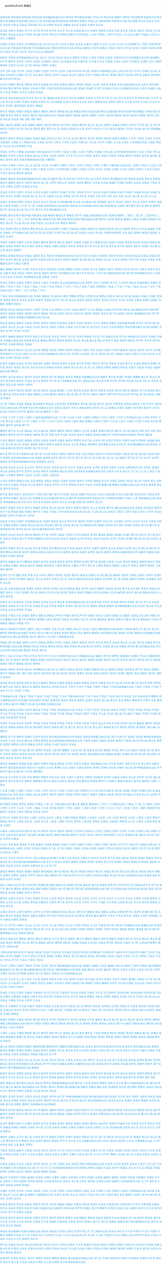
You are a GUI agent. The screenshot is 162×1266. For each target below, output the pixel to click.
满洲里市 (13, 629)
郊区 (141, 430)
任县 (76, 790)
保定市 (119, 48)
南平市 (3, 673)
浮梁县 (47, 246)
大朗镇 (20, 151)
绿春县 (91, 615)
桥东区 (111, 740)
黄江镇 (53, 377)
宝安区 (95, 48)
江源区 (130, 421)
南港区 (3, 663)
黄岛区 (20, 377)
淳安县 (130, 128)
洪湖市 (75, 353)
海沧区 (3, 313)
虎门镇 (143, 394)
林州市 (69, 561)
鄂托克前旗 (73, 219)
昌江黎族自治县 (51, 98)
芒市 (27, 623)
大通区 (104, 165)
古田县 (44, 309)
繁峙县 (72, 223)
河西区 (85, 350)
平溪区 (3, 723)
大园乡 (131, 169)
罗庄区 (85, 606)
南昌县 (83, 659)
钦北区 (99, 750)
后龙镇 (72, 363)
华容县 (130, 380)
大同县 (88, 165)
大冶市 (90, 169)
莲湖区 (128, 525)
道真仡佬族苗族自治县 (32, 159)
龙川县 (100, 575)
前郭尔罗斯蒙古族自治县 (96, 736)
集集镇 (28, 440)
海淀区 (28, 313)
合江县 (72, 336)
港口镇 (83, 259)
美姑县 (128, 629)
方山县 (17, 223)
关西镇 (89, 296)
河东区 (17, 330)
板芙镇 (62, 48)
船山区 (113, 128)
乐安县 (12, 521)
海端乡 (44, 313)
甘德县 (42, 259)
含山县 (20, 327)
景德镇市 (93, 444)
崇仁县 (56, 128)
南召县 (12, 682)
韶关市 (28, 831)
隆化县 (3, 579)
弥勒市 (75, 642)
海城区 (20, 313)
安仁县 (69, 30)
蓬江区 (15, 704)
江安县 (3, 417)
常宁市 (105, 98)
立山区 (118, 561)
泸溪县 (3, 615)
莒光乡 (105, 480)
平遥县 (44, 723)
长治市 (136, 101)
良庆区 (67, 525)
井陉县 (90, 454)
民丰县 (99, 642)
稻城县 (137, 155)
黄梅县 (77, 377)
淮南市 (67, 367)
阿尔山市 (98, 17)
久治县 (3, 480)
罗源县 (69, 606)
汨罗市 (91, 642)
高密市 (110, 269)
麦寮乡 (119, 619)
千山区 (12, 740)
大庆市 (20, 165)
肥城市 (9, 228)
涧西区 (53, 430)
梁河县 (39, 525)
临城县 (72, 538)
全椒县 (116, 777)
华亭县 (155, 380)
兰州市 (150, 511)
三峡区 (77, 808)
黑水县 (55, 336)
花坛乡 (146, 380)
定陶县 (9, 186)
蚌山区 (86, 71)
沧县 (119, 84)
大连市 (82, 151)
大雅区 (74, 169)
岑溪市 (50, 88)
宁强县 (46, 696)
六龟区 (58, 565)
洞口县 (34, 196)
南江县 (54, 669)
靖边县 (67, 444)
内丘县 (118, 682)
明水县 (140, 642)
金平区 (155, 457)
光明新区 (101, 286)
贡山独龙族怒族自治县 (72, 282)
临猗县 (20, 556)
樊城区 (127, 219)
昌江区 (38, 98)
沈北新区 (32, 834)
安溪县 (110, 30)
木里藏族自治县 (86, 656)
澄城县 (60, 115)
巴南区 (54, 48)
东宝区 (36, 192)
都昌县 (74, 205)
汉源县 (69, 327)
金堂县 (88, 467)
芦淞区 (20, 609)
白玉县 (104, 44)
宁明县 (30, 696)
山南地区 (114, 821)
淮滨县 (34, 367)
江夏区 (75, 421)
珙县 (96, 282)
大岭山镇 (108, 151)
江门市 (26, 421)
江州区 (138, 421)
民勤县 (43, 646)
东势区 (20, 201)
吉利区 (36, 440)
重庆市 (83, 138)
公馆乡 (54, 277)
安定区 (7, 24)
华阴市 (21, 384)
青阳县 (61, 763)
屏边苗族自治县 (66, 709)
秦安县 (90, 750)
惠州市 (62, 394)
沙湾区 (123, 831)
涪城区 (85, 242)
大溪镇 (26, 169)
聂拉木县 (27, 686)
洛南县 (12, 606)
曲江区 (20, 781)
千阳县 (87, 740)
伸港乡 (58, 834)
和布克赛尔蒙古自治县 (137, 327)
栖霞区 (36, 777)
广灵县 (83, 286)
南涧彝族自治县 (41, 669)
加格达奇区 (85, 407)
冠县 (96, 296)
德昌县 (28, 173)
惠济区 (94, 390)
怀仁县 (83, 367)
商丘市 (12, 821)
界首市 (140, 434)
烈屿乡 (7, 538)
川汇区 (105, 128)
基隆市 (82, 494)
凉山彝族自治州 (88, 525)
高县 (13, 273)
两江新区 (49, 525)
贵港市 (31, 300)
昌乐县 (73, 98)
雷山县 (63, 521)
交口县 (126, 430)
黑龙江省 (38, 336)
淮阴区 (107, 367)
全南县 (124, 777)
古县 (51, 309)
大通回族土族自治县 (120, 165)
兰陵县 (53, 511)
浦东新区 (38, 727)
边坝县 (121, 71)
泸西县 (12, 615)
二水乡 (26, 219)
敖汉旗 (36, 34)
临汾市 (97, 538)
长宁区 (97, 98)
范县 (2, 228)
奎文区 (63, 502)
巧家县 (127, 740)
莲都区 (15, 525)
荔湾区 (3, 575)
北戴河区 (83, 61)
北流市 (12, 65)
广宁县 (118, 286)
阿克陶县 (11, 21)
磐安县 (73, 700)
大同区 (96, 165)
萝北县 (61, 602)
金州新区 (54, 471)
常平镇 (138, 98)
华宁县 (53, 380)
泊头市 (3, 84)
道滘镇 (153, 155)
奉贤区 (117, 232)
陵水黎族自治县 (58, 548)
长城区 (151, 88)
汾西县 (12, 242)
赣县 (2, 269)
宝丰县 (127, 48)
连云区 (12, 534)
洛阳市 (61, 606)
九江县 (142, 471)
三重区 (142, 808)
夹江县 (104, 407)
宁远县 (111, 696)
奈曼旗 (151, 656)
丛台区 (75, 138)
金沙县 (51, 461)
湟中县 (36, 380)
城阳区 (39, 125)
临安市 (48, 538)
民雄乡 (73, 646)
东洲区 (15, 205)
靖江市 (36, 448)
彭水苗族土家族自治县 (48, 704)
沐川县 (17, 656)
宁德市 (96, 686)
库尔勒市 (46, 502)
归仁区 (64, 300)
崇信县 (64, 128)
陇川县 (108, 575)
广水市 (151, 286)
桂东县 (23, 300)
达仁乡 (28, 165)
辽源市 (69, 534)
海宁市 (155, 313)
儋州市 (129, 155)
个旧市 (99, 273)
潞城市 (80, 592)
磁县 (43, 138)
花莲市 (132, 367)
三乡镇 (85, 808)
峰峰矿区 (93, 228)
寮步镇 (28, 534)
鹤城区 (155, 327)
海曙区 (3, 317)
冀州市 (80, 480)
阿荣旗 (63, 34)
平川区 (87, 709)
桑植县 (84, 804)
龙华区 (12, 579)
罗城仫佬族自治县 (76, 602)
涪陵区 (55, 246)
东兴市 (111, 201)
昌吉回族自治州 (17, 98)
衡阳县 (131, 340)
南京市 (119, 696)
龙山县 (3, 588)
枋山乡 (26, 223)
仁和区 (28, 790)
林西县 (116, 552)
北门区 (28, 65)
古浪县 (130, 300)
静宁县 (38, 454)
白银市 (87, 44)
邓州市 (105, 178)
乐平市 (127, 521)
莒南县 (121, 480)
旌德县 (83, 444)
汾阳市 (20, 242)
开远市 (89, 484)
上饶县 (20, 821)
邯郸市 (104, 323)
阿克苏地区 (22, 21)
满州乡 (3, 629)
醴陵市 (39, 538)
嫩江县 (135, 682)
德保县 (20, 173)
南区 (18, 673)
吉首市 (110, 471)
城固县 (117, 115)
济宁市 (71, 457)
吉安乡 (12, 411)
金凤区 (34, 444)
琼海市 (104, 767)
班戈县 (70, 48)
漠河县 (131, 646)
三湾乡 (68, 808)
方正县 (48, 223)
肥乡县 (39, 228)
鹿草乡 (72, 592)
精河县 (12, 448)
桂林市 (39, 300)
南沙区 (37, 673)
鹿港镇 (146, 592)
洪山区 (151, 353)
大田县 (72, 165)
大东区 (65, 142)
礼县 (35, 575)
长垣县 (128, 101)
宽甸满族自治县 (12, 502)
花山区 (138, 380)
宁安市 (72, 686)
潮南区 (39, 105)
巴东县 (117, 34)
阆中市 (36, 511)
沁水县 (49, 767)
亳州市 (36, 84)
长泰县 (42, 101)
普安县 (157, 723)
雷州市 (90, 521)
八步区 (93, 34)
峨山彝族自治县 (47, 219)
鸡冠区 (20, 440)
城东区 (85, 115)
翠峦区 (91, 138)
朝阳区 (12, 111)
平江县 (3, 713)
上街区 (131, 817)
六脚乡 (99, 565)
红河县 (67, 353)
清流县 (83, 754)
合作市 (148, 350)
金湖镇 (46, 457)
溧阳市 (51, 575)
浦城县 (12, 727)
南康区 (87, 669)
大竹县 (148, 169)
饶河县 (129, 781)
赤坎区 (132, 125)
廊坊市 (158, 507)
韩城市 (88, 323)
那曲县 (69, 682)
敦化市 (148, 205)
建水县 (44, 430)
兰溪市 (127, 511)
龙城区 (92, 575)
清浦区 (126, 754)
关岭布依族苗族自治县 (20, 296)
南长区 (67, 659)
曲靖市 (28, 781)
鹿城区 (89, 592)
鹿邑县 (42, 615)
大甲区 (12, 151)
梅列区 (3, 632)
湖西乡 (136, 404)
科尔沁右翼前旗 (49, 498)
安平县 (44, 30)
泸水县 (12, 609)
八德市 (109, 34)
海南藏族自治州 (142, 313)
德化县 (46, 178)
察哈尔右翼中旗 (127, 111)
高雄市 (17, 494)
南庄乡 (36, 682)
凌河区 (3, 548)
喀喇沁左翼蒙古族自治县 (126, 484)
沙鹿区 (14, 817)
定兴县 (34, 186)
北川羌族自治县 (68, 61)
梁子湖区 (119, 525)
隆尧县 (109, 588)
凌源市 (104, 548)
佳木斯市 (138, 407)
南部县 (50, 659)
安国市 (50, 24)
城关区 (126, 115)
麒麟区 (66, 750)
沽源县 (75, 309)
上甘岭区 (92, 817)
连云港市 (144, 615)
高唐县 (7, 273)
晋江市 (79, 457)
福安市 (69, 242)
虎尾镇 (127, 404)
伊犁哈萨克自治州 (28, 407)
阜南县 (80, 246)
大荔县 (65, 151)
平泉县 (94, 713)
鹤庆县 (20, 344)
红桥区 (135, 353)
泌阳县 (80, 74)
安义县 (157, 30)
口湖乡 (128, 498)
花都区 (153, 363)
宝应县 (59, 57)
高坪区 (135, 269)
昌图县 (58, 101)
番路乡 (64, 223)
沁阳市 (72, 767)
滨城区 (145, 71)
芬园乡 (36, 242)
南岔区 (58, 659)
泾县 (83, 454)
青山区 (134, 754)
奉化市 (118, 228)
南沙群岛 (47, 673)
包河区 (136, 48)
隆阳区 (101, 588)
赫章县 (124, 350)
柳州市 (9, 569)
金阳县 (147, 467)
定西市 (17, 186)
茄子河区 (5, 750)
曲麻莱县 (38, 781)
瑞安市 (53, 794)
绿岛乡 (99, 615)
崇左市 (97, 128)
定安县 (96, 182)
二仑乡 (9, 219)
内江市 (110, 682)
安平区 (53, 30)
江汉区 (119, 417)
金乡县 (121, 467)
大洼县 (152, 165)
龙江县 (39, 579)
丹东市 (12, 155)
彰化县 (3, 98)
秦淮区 (22, 767)
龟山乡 (72, 300)
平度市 (146, 700)
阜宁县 (96, 246)
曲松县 (63, 781)
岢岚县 (151, 494)
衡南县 (68, 340)
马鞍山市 (155, 615)
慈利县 (20, 138)
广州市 (41, 290)
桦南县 (14, 371)
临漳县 (53, 561)
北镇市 (70, 71)
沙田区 (115, 831)
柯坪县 (7, 498)
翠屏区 (99, 138)
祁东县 (48, 744)
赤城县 (116, 125)
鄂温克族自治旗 (89, 219)
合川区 (9, 330)
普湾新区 (141, 727)
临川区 (80, 538)
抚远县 (136, 255)
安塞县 (77, 30)
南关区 (28, 663)
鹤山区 (3, 350)
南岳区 (7, 677)
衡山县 (85, 340)
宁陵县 (22, 696)
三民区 (156, 804)
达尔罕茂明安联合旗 (124, 151)
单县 (154, 821)
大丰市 (100, 142)
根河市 (130, 273)
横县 (116, 340)
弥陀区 (98, 646)
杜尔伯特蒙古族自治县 (91, 205)
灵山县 (28, 548)
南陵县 (112, 669)
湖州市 (158, 404)
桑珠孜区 (94, 804)
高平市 (126, 269)
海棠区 (12, 317)
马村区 (49, 619)
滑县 (8, 384)
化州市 (12, 390)
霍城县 (28, 404)
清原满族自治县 (99, 763)
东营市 (144, 201)
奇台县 (3, 777)
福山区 (9, 250)
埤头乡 (110, 723)
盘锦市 (89, 700)
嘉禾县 (96, 407)
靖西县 (71, 454)
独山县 (20, 209)
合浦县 (12, 344)
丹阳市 (112, 155)
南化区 (28, 669)
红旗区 (127, 353)
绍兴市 (53, 831)
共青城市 (54, 282)
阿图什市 (73, 34)
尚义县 (44, 821)
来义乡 (94, 507)
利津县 (31, 538)
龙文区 (63, 588)
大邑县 (99, 169)
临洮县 (75, 552)
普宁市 (115, 727)
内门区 (9, 659)
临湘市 (3, 556)
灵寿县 (44, 548)
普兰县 (88, 727)
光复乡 (58, 286)
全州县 (148, 777)
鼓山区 (12, 309)
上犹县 (53, 821)
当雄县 (53, 155)
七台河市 (13, 777)
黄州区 (44, 380)
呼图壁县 (118, 404)
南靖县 (71, 669)
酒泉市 (20, 475)
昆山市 (99, 502)
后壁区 (47, 363)
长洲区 (9, 105)
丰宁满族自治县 (20, 232)
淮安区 (17, 367)
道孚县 (145, 155)
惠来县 (102, 390)
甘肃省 (25, 263)
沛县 (153, 700)
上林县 (148, 817)
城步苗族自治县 (47, 115)
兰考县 (44, 511)
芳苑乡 (39, 223)
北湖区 (144, 61)
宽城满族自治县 (147, 498)
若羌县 (137, 794)
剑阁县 (95, 417)
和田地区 (38, 363)
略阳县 (121, 592)
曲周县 (94, 781)
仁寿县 (61, 790)
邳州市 (124, 723)
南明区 (120, 669)
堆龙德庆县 (110, 205)
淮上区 (91, 367)
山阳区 (7, 825)
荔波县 (85, 534)
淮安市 (9, 367)
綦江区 (31, 750)
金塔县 (55, 467)
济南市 (126, 440)
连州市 (20, 534)
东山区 (128, 196)
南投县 (97, 673)
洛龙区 (155, 602)
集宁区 (63, 457)
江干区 (103, 417)
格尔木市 (81, 273)
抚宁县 (88, 246)
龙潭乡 (38, 588)
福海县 (153, 242)
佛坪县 (53, 242)
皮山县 (102, 723)
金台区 (63, 467)
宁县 (88, 696)
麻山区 (77, 629)
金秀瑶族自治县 (134, 467)
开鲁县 (48, 484)
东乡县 (77, 201)
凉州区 (109, 525)
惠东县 (77, 390)
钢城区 (75, 259)
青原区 (120, 763)
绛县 (81, 421)
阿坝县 (69, 17)
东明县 (67, 196)
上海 (108, 817)
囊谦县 (20, 663)
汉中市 (77, 327)
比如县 (64, 74)
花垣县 (3, 390)
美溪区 (65, 632)
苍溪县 (112, 84)
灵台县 (71, 548)
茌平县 (140, 125)
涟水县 (59, 529)
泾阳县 (126, 454)
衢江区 (12, 781)
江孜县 (146, 421)
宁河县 (155, 686)
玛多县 (65, 619)
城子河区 (66, 125)
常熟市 (26, 101)
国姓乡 (17, 303)
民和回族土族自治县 (11, 646)
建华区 (9, 425)
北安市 (28, 61)
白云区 (112, 44)
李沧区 (94, 534)
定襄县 (26, 186)
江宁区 (42, 421)
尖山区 (20, 430)
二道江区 (138, 215)
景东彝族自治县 (107, 444)
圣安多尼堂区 (56, 808)
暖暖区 (155, 696)
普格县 (55, 727)
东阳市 (127, 201)
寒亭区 (44, 327)
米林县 (83, 642)
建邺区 (77, 430)
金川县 (9, 444)
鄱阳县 (140, 723)
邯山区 (12, 327)
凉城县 (23, 525)
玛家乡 (127, 619)
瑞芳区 (77, 794)
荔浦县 (102, 561)
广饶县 (135, 286)
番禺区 (127, 700)
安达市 (150, 21)
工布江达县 (6, 277)
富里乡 (39, 246)
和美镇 (152, 336)
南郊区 (63, 669)
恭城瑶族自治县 (32, 277)
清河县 (31, 754)
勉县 (18, 642)
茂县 (54, 629)
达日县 (36, 165)
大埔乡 (12, 165)
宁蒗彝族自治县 (8, 696)
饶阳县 (145, 781)
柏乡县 (79, 44)
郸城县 (3, 155)
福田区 (36, 255)
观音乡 (111, 296)
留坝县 (23, 565)
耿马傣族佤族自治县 (114, 273)
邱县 (29, 777)
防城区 (143, 219)
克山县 (23, 498)
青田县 (3, 763)
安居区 (83, 24)
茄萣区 (64, 744)
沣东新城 (74, 228)
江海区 (111, 417)
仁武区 (69, 790)
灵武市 (87, 548)
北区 (2, 71)
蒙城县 (95, 632)
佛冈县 (44, 242)
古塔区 (36, 309)
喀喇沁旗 (106, 484)
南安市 (17, 659)
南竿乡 (148, 659)
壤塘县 (121, 781)
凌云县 (112, 548)
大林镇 (98, 151)
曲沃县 (72, 781)
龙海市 (149, 575)
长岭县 (89, 98)
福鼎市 (112, 242)
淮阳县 (99, 367)
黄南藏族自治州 (90, 377)
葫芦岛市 (112, 394)
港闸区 (124, 259)
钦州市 (88, 767)
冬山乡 (152, 196)
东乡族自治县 (88, 201)
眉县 (80, 632)
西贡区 (31, 804)
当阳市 (61, 155)
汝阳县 (153, 794)
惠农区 (151, 390)
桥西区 (7, 744)
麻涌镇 (41, 619)
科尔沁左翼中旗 (124, 494)
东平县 (83, 196)
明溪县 (148, 642)
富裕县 (128, 255)
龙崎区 (141, 579)
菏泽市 (116, 350)
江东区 (78, 417)
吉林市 (53, 440)
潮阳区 (44, 111)
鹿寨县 (50, 615)
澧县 (24, 575)
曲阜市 (3, 781)
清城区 (134, 750)
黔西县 (44, 740)
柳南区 (116, 565)
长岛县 (7, 92)
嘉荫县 (89, 434)
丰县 (124, 232)
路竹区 (75, 615)
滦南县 (42, 592)
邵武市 (44, 831)
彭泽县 (20, 709)
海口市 (69, 313)
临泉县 (42, 552)
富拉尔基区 (28, 246)
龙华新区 (21, 579)
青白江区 (125, 750)
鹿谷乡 (154, 592)
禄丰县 (138, 592)
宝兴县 (51, 57)
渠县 (78, 781)
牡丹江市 (43, 656)
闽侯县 (27, 646)
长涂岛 (67, 101)
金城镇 (150, 440)
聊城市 (36, 534)
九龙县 (151, 471)
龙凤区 (125, 575)
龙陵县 (98, 579)
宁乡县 (95, 696)
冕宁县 (12, 642)
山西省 (148, 821)
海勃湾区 (154, 309)
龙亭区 (46, 588)
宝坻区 (111, 48)
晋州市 (28, 471)
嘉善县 (28, 434)
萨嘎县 (14, 804)
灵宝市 (113, 538)
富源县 (145, 255)
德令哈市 (72, 178)
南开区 (79, 669)
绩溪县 (20, 480)
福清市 (129, 246)
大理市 (57, 151)
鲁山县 (150, 606)
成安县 (26, 115)
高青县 (143, 269)
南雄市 (143, 673)
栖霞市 (44, 777)
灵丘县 (20, 548)
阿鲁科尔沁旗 (119, 21)
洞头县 (53, 201)
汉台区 (36, 327)
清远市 (128, 763)
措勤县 (124, 138)
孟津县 (130, 632)
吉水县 (118, 471)
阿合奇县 (109, 17)
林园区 (36, 561)
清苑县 (85, 763)
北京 (151, 61)
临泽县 (44, 561)
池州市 (3, 128)
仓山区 (96, 84)
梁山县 (75, 525)
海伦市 (104, 313)
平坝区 (53, 709)
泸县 (18, 615)
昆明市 (90, 502)
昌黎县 (81, 98)
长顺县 (34, 101)
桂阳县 (89, 300)
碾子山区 (8, 686)
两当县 (31, 525)
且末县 (72, 744)
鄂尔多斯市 (35, 700)
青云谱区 (146, 763)
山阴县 (12, 831)
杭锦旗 (131, 323)
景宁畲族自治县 (25, 454)
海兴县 (46, 317)
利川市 (143, 534)
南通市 (80, 673)
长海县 (39, 92)
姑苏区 (28, 309)
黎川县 (135, 534)
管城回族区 (143, 282)
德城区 (3, 178)
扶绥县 (28, 255)
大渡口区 (83, 142)
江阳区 (97, 421)
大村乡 (57, 142)
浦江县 (63, 727)
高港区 (85, 269)
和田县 (77, 350)
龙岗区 (141, 575)
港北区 (58, 259)
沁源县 (80, 767)
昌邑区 (112, 101)
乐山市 (136, 521)
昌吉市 (30, 98)
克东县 (74, 494)
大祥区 (34, 169)
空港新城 (110, 498)
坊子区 (56, 223)
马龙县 (155, 619)
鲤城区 (118, 534)
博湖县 (113, 74)
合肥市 (3, 336)
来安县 (20, 507)
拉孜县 (3, 521)
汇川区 (69, 390)
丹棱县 (88, 155)
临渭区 (91, 552)
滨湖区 (20, 74)
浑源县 (20, 404)
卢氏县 (3, 609)
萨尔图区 (5, 804)
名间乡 (116, 642)
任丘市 (53, 790)
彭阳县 (12, 709)
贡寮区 (28, 282)
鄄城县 (97, 480)
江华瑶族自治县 (132, 417)
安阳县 (148, 30)
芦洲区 (67, 615)
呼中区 (150, 404)
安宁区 (36, 30)
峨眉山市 (61, 215)
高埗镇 (61, 269)
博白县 (105, 74)
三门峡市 (147, 804)
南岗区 (157, 659)
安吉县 (75, 24)
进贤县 (112, 467)
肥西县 (26, 228)
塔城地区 (98, 777)
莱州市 (110, 507)
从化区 (58, 138)
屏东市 (114, 709)
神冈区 (49, 834)
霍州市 (100, 404)
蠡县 (18, 575)
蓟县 (27, 480)
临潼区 (83, 552)
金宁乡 (139, 457)
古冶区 (67, 309)
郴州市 (83, 125)
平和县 (147, 709)
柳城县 (39, 565)
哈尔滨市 (95, 327)
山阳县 (3, 831)
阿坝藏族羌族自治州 (54, 17)
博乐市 (121, 74)
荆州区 (7, 457)
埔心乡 (156, 727)
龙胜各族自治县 (17, 588)
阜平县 (112, 246)
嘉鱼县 (97, 434)
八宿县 (92, 57)
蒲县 (149, 727)
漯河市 (122, 602)
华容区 (122, 380)
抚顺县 (3, 255)
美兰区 (155, 629)
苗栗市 (50, 642)
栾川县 (34, 592)
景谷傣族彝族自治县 (138, 444)
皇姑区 (36, 377)
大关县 (117, 142)
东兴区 (119, 201)
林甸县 (89, 538)
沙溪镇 (140, 831)
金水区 (47, 467)
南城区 (99, 659)
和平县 (156, 340)
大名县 (140, 151)
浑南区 (12, 404)
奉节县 (135, 228)
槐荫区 (116, 367)
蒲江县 (72, 727)
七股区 (14, 750)
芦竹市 (83, 615)
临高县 (105, 538)
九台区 (36, 475)
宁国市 (138, 686)
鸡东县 (116, 434)
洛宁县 (20, 606)
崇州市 (89, 128)
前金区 (139, 736)
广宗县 (3, 296)
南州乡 (28, 682)
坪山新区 (128, 713)
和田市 (69, 350)
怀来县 (58, 367)
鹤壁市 (121, 327)
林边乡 (56, 538)
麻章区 (120, 629)
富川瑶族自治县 (99, 242)
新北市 (143, 682)
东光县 (145, 192)
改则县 (26, 259)
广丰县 (50, 286)
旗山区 (20, 771)
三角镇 (129, 804)
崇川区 (20, 128)
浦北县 (3, 727)
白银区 (95, 44)
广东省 (42, 286)
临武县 (99, 552)
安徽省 (67, 24)
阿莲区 (83, 21)
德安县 (12, 173)
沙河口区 (5, 817)
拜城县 (145, 34)
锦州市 (44, 471)
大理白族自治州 (44, 151)
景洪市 (20, 448)
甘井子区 (134, 259)
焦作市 (20, 434)
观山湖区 (63, 296)
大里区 (73, 151)
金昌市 (134, 440)
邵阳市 (61, 831)
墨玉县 (43, 650)
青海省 (23, 754)
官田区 (81, 296)
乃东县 (142, 656)
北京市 (89, 74)
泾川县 (75, 444)
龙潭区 (30, 588)
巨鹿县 (113, 480)
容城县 (126, 790)
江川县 (62, 417)
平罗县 (61, 713)
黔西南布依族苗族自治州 (68, 740)
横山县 (93, 340)
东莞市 (28, 182)
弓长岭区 (18, 277)
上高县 (101, 817)
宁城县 (88, 686)
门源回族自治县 (65, 636)
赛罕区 (22, 804)
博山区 (17, 78)
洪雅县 (12, 363)
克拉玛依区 (140, 494)
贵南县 (48, 300)
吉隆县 (61, 440)
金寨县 (12, 471)
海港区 (61, 313)
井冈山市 (121, 444)
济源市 (64, 480)
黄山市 (145, 377)
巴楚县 (101, 34)
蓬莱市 (23, 704)
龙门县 (117, 579)
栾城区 (26, 592)
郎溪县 (14, 511)
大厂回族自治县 (27, 142)
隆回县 (31, 579)
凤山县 (66, 232)
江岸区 (55, 411)
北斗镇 (92, 61)
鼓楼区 (146, 300)
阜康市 (17, 246)
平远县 (85, 723)
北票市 (44, 65)
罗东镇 (114, 602)
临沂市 (20, 561)
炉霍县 (3, 602)
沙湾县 (131, 831)
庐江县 (12, 602)
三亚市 (101, 808)
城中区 (48, 125)
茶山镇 (69, 111)
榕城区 (143, 790)
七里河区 (57, 750)
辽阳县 (61, 534)
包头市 (43, 57)
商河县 (123, 817)
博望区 (12, 84)
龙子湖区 (135, 588)
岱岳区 (3, 151)
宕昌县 (28, 155)
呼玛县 (135, 394)
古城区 (152, 296)
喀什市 (58, 494)
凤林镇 (151, 228)
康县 (10, 494)
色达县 (12, 811)
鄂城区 (3, 215)
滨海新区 (11, 74)
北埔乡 (53, 65)
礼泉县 (110, 561)
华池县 (121, 363)
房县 (32, 223)
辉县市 (23, 394)
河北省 (112, 327)
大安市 (132, 138)
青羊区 (69, 763)
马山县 (85, 629)
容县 (15, 794)
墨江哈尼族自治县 (145, 646)
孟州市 (33, 636)
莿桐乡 (28, 138)
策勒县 (26, 88)
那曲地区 (125, 656)
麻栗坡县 (145, 619)
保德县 (103, 48)
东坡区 (91, 196)
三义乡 (109, 808)
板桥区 (87, 48)
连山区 (27, 529)
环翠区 (3, 377)
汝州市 (19, 798)
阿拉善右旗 (49, 21)
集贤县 (39, 480)
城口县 (7, 119)
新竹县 (104, 363)
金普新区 (41, 461)
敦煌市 (156, 205)
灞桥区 (76, 57)
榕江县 (151, 790)
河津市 (80, 336)
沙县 (146, 831)
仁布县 (3, 790)
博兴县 (20, 84)
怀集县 (50, 367)
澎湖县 (7, 704)
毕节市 (137, 71)
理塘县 (7, 565)
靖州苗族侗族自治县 (22, 457)
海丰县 (53, 313)
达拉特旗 (30, 151)
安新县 (132, 30)
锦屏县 (3, 461)
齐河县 (22, 750)
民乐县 (35, 646)
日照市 (102, 790)
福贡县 (128, 242)
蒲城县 (20, 727)
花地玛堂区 (144, 696)
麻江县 (136, 619)
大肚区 (73, 142)
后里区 (63, 363)
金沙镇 (3, 467)
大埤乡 (3, 165)
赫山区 (12, 350)
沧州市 (145, 84)
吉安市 (156, 407)
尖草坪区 (21, 411)
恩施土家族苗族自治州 (95, 215)
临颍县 (12, 561)
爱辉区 (118, 17)
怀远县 (124, 367)
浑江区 (3, 404)
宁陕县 (54, 696)
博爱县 (97, 74)
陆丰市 (130, 592)
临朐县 (34, 552)
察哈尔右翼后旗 (90, 111)
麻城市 (32, 619)
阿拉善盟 (133, 21)
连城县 (7, 525)
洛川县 (90, 602)
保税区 (3, 57)
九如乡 (28, 475)
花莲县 (140, 367)
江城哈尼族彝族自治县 (45, 417)
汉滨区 (80, 323)
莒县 (153, 480)
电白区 (36, 182)
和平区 (140, 340)
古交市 (113, 300)
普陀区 (123, 727)
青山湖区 (152, 754)
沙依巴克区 (12, 834)
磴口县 (89, 178)
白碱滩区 (11, 38)
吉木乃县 (87, 440)
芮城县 (69, 794)
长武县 (75, 101)
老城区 (3, 515)
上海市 (20, 811)
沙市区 (99, 831)
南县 (136, 673)
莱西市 (77, 507)
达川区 (49, 142)
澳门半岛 (23, 619)
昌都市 (28, 736)
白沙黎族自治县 (33, 44)
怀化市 (42, 367)
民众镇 (82, 646)
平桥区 (85, 713)
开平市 (64, 484)
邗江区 (148, 323)
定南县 (145, 182)
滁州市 (12, 138)
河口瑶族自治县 (109, 336)
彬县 (40, 74)
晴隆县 (109, 754)
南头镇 (89, 673)
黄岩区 (20, 380)
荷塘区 (61, 350)
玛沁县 (61, 629)
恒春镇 (27, 340)
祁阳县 (89, 777)
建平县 (12, 430)
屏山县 (118, 713)
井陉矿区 (100, 454)
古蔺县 (138, 300)
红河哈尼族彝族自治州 (50, 353)
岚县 (134, 511)
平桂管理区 (12, 717)
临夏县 (150, 552)
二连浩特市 (150, 215)
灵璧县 (121, 538)
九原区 (44, 475)
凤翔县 (137, 232)
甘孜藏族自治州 (67, 273)
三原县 (126, 808)
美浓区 (32, 632)
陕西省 (28, 811)
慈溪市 (36, 138)
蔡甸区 (80, 84)
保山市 (31, 51)
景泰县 (54, 454)
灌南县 (46, 296)
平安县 (44, 709)
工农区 (44, 282)
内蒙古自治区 (46, 407)
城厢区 (31, 125)
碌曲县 (102, 606)
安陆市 (12, 30)
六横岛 (75, 565)
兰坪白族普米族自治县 (69, 511)
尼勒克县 (46, 686)
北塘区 (37, 71)
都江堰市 (131, 205)
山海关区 (87, 821)
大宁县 (69, 155)
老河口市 (13, 515)
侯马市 (80, 363)
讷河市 (94, 682)
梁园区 (101, 525)
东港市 (121, 192)
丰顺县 (82, 232)
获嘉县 (49, 404)
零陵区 (12, 548)
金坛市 (72, 467)
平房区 (122, 709)
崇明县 (36, 128)
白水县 (63, 44)
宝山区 (15, 51)
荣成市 (135, 790)
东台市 (44, 201)
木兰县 (52, 656)
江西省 (67, 421)
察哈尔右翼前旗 (109, 111)
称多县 (17, 115)
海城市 (12, 313)
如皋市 (44, 794)
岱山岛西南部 (18, 146)
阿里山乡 (93, 21)
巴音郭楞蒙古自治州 (137, 57)
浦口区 (80, 727)
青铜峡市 (13, 763)
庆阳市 (77, 763)
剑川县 (39, 411)
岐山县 (12, 771)
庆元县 (112, 763)
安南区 (20, 30)
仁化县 (36, 790)
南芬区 (132, 659)
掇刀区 (3, 209)
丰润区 (58, 232)
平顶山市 (105, 709)
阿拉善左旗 (62, 21)
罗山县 (44, 606)
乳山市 (145, 794)
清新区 (36, 763)
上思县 (36, 821)
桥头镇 (144, 740)
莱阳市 (85, 507)
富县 (43, 255)
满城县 (12, 623)
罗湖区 (131, 602)
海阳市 (20, 323)
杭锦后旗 (122, 323)
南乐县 (104, 669)
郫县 (117, 723)
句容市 (146, 480)
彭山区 (31, 704)
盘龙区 (97, 700)
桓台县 (100, 380)
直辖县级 (5, 17)
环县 (106, 380)
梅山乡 (49, 632)
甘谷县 (116, 259)
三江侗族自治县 (116, 804)
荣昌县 (118, 790)
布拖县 (63, 84)
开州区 (97, 484)
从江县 (67, 138)
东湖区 (17, 196)
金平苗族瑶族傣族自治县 (22, 461)
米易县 (106, 646)
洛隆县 (3, 606)
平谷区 (131, 709)
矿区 (23, 502)
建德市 (47, 411)
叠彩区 (88, 182)
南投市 (105, 673)
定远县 (3, 192)
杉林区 (104, 821)
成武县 (9, 125)
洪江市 (94, 353)
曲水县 (55, 781)
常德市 (15, 92)
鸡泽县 (72, 480)
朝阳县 (28, 111)
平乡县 (12, 723)
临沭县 (50, 552)
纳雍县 (85, 682)
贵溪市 (80, 300)
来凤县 (44, 507)
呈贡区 (101, 115)
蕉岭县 (135, 430)
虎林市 (102, 394)
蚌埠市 (78, 71)
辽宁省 (44, 534)
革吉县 (90, 273)
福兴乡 (95, 255)
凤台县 (99, 232)
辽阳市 (53, 534)
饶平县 (137, 781)
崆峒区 (120, 498)
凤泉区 (49, 232)
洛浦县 (36, 606)
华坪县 (114, 380)
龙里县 (72, 579)
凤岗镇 (102, 228)
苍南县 (88, 84)
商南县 (3, 821)
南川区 (116, 659)
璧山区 (72, 74)
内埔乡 (61, 682)
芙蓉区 (145, 246)
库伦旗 (72, 502)
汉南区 (3, 327)
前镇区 (95, 740)
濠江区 (85, 327)
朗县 (21, 511)
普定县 (28, 727)
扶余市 (120, 255)
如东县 (36, 794)
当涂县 (44, 155)
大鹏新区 (50, 159)
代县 (29, 146)
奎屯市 (55, 502)
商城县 (74, 817)
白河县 (153, 34)
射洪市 (22, 834)
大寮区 (90, 151)
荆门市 (12, 454)
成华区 (150, 115)
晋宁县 (131, 457)
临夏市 (142, 552)
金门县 (106, 457)
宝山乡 (39, 51)
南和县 (3, 669)
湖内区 (151, 394)
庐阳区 (26, 615)
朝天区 (3, 111)
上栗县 (140, 817)
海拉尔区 (79, 313)
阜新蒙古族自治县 (65, 255)
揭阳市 (12, 440)
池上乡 (148, 125)
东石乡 (36, 201)
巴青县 (84, 57)
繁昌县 (119, 219)
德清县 (140, 178)
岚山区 (87, 511)
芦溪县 (28, 609)
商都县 (82, 817)
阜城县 (77, 242)
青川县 (150, 750)
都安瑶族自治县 (53, 205)
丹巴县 (156, 151)
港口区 (91, 259)
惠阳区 (37, 394)
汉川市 (96, 323)
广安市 (9, 286)
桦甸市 (145, 363)
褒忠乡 (68, 57)
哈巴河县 (117, 309)
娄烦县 (153, 588)
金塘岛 (80, 467)
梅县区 (73, 632)
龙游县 (135, 615)
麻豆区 (57, 619)
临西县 (107, 552)
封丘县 (41, 232)
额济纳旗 (26, 215)
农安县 (127, 696)
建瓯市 (3, 430)
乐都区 (46, 521)
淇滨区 (23, 744)
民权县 (59, 646)
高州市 (53, 273)
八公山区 (127, 34)
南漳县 (3, 682)
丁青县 (153, 182)
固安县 (132, 282)
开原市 (80, 484)
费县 (32, 228)
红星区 (3, 363)
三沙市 (12, 808)
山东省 (49, 817)
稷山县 (63, 471)
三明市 (3, 808)
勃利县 (130, 74)
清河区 (39, 754)
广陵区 (91, 286)
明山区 (124, 642)
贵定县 (15, 300)
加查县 (58, 407)
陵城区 (130, 538)
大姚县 (82, 169)
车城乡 (148, 111)
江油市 (121, 421)
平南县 (77, 713)
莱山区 (53, 507)
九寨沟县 (54, 475)
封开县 (143, 228)
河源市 (107, 350)
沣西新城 (108, 232)
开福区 (15, 484)
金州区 (36, 471)
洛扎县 (77, 606)
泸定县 (113, 592)
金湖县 (38, 457)
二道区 (129, 215)
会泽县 (45, 394)
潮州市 (53, 111)
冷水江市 (108, 521)
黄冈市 (28, 377)
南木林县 (130, 669)
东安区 (20, 192)
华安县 (112, 363)
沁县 (64, 767)
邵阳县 (69, 831)
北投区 (45, 71)
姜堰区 (89, 421)
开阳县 (72, 484)
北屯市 (53, 71)
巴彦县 (109, 57)
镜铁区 (63, 454)
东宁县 (75, 196)
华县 (13, 384)
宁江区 (9, 690)
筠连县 (130, 480)
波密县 (146, 74)
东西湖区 (102, 201)
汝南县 (110, 794)
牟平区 (107, 656)
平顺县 (137, 713)
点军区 (53, 182)
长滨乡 (143, 88)
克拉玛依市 (28, 494)
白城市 (136, 34)
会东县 (85, 390)
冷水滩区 (118, 521)
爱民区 (126, 17)
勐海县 (122, 632)
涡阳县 (3, 309)
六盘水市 (125, 565)
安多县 (15, 24)
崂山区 (22, 515)
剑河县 (154, 421)
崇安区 (12, 128)
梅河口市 (138, 629)
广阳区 (17, 290)
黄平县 (112, 377)
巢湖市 (31, 105)
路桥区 (94, 606)
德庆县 (148, 178)
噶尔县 (17, 259)
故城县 (136, 296)
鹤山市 (20, 350)
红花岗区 (85, 353)
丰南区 (7, 232)
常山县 (9, 101)
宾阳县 (48, 74)
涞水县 (61, 507)
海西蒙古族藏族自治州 (28, 317)
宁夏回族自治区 (76, 696)
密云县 (114, 646)
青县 (29, 763)
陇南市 (133, 579)
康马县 (15, 488)
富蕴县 (153, 255)
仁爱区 (153, 781)
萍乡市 (20, 723)
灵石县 (36, 548)
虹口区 (110, 353)
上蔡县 (58, 817)
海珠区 (53, 323)
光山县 (143, 286)
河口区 (96, 336)
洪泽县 (28, 363)
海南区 (121, 313)
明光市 (107, 642)
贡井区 (12, 282)
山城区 (33, 817)
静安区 (50, 444)
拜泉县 (12, 44)
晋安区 (117, 440)
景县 (78, 454)
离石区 (126, 561)
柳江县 (91, 565)
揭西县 (148, 434)
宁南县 (38, 696)
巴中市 (3, 61)
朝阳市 (20, 111)
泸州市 (58, 615)
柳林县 (107, 565)
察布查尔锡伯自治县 (66, 88)
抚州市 (9, 259)
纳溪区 (77, 682)
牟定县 (35, 650)
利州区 (59, 575)
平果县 (139, 709)
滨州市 (56, 74)
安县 (117, 30)
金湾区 (96, 467)
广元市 (25, 290)
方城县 (135, 219)
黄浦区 (120, 377)
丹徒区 (104, 155)
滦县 (57, 592)
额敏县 (70, 215)
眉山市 (41, 632)
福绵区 (63, 246)
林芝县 (61, 561)
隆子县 (126, 588)
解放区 (132, 434)
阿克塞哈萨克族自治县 (143, 17)
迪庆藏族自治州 (119, 178)
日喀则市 (84, 790)
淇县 (63, 777)
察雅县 (77, 111)
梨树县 (135, 561)
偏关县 (36, 709)
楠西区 (130, 673)
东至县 (7, 205)
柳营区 (151, 565)
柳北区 (31, 565)
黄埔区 (128, 377)
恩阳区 (120, 215)
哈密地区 (62, 323)
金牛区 (147, 457)
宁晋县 (17, 690)
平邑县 (53, 723)
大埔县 (14, 142)
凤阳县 (153, 232)
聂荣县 (36, 686)
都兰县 (140, 205)
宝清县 (7, 51)
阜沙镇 (153, 246)
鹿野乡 (34, 615)
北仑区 (20, 65)
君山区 (138, 480)
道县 (16, 159)
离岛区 (64, 700)
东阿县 (80, 192)
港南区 (99, 259)
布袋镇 (44, 84)
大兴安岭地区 (62, 169)
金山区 (12, 467)
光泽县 (33, 290)
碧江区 (129, 71)
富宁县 (104, 246)
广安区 (17, 286)
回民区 (118, 390)
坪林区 (36, 713)
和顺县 (44, 350)
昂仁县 (42, 24)
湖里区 (94, 394)
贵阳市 (97, 300)
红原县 (20, 363)
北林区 (158, 61)
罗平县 (28, 606)
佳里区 (120, 407)
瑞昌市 (61, 794)
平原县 (77, 723)
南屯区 (113, 673)
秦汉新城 (13, 767)
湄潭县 (57, 632)
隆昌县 (84, 575)
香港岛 (102, 353)
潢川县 (12, 377)
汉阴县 (61, 327)
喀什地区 (48, 494)
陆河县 (9, 596)
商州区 (77, 821)
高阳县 (21, 273)
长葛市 (31, 92)
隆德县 (116, 575)
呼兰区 (86, 394)
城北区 (34, 115)
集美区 (69, 440)
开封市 (7, 484)
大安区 (140, 138)
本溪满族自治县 (107, 71)
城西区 (17, 125)
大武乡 (7, 169)
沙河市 (44, 811)
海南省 (129, 313)
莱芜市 (69, 507)
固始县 (20, 309)
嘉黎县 (112, 407)
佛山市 (61, 242)
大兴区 (50, 169)
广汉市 (67, 286)
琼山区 (129, 767)
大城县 (151, 142)
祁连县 (47, 750)
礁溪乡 (3, 434)
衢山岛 (47, 781)
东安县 (28, 192)
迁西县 (36, 740)
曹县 (10, 88)
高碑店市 (52, 269)
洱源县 (34, 219)
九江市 (134, 471)
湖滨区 (28, 390)
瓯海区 (46, 700)
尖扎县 (85, 430)
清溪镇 (22, 763)
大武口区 (16, 169)
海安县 (126, 309)
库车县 (36, 502)
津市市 (39, 467)
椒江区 (118, 430)
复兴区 (79, 255)
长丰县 (23, 92)
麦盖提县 (102, 619)
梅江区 (147, 629)
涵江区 (156, 323)
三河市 (103, 804)
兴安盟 (157, 350)
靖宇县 (134, 454)
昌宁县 (122, 98)
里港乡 (15, 538)
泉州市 (140, 777)
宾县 (35, 74)
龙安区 (67, 575)
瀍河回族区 (20, 105)
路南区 (36, 602)
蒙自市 (41, 636)
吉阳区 (56, 480)
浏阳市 (143, 565)
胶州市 (12, 434)
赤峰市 (124, 125)
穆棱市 (99, 656)
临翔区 (12, 556)
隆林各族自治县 (85, 579)
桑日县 (76, 804)
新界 (149, 682)
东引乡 (136, 201)
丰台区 (90, 232)
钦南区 (41, 767)
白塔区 (71, 44)
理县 (30, 575)
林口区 (153, 548)
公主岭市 (123, 282)
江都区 (87, 417)
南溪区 (121, 673)
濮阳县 (3, 736)
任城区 (12, 790)
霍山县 (92, 404)
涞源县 (102, 507)
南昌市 (75, 659)
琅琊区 (28, 511)
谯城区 (103, 740)
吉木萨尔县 (99, 440)
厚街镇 (55, 363)
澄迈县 (15, 119)
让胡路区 (111, 781)
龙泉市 (9, 592)
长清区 (146, 98)
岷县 (66, 646)
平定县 (95, 709)
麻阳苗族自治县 (107, 629)
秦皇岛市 (32, 767)
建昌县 (31, 411)
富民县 (72, 246)
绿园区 (126, 615)
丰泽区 (9, 236)
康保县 (152, 484)
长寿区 (17, 101)
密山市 (90, 646)
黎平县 (94, 561)
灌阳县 (103, 296)
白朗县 (3, 44)
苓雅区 (95, 548)
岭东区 (154, 538)
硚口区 (136, 740)
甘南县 (151, 259)
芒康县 (20, 623)
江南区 (34, 421)
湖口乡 (78, 394)
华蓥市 (29, 384)
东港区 (129, 192)
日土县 (94, 790)
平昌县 (79, 709)
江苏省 (58, 421)
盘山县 (105, 700)
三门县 (137, 804)
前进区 (131, 736)
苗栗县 (42, 642)
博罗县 (138, 74)
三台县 (44, 808)
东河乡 (9, 196)
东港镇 (137, 192)
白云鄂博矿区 (132, 44)
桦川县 (129, 363)
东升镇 (12, 201)
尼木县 (63, 686)
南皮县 (147, 669)
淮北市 (26, 367)
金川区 (17, 444)
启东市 (39, 744)
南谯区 (12, 673)
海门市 (112, 313)
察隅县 (140, 111)
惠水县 (7, 394)
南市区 (72, 673)
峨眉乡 (51, 215)
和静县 (88, 336)
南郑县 (20, 682)
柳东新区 (49, 565)
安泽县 (28, 34)
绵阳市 (26, 642)
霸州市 (12, 61)
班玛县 (78, 48)
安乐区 (99, 24)
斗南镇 (39, 205)
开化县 (23, 484)
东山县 (136, 196)
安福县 (23, 24)
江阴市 (105, 421)
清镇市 (155, 763)
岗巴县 (50, 259)
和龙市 (144, 336)
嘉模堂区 (55, 700)
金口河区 (97, 457)
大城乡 (41, 142)
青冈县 (15, 754)
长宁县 (114, 98)
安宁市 (28, 30)
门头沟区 (51, 636)
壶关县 (36, 390)
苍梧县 (104, 84)
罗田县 (53, 606)
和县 (92, 350)
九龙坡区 (11, 475)
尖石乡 (36, 430)
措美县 (107, 138)
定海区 (121, 182)
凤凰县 (126, 228)
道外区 (9, 159)
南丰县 (140, 659)
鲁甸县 (105, 592)
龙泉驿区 (151, 579)
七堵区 (56, 744)
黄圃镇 (136, 377)
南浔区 (152, 673)
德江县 (62, 178)
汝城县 (28, 794)
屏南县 (69, 713)
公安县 (156, 273)
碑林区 (3, 65)
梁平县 (58, 525)
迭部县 (80, 182)
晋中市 (20, 471)
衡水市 (109, 340)
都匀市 (39, 209)
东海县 (153, 192)
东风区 (104, 192)
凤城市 (56, 228)
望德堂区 (152, 808)
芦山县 (158, 606)
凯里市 (39, 484)
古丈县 (91, 309)
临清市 (26, 552)
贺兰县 (122, 336)
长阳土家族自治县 (98, 101)
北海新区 (135, 61)
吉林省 (44, 440)
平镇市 (94, 723)
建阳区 (61, 430)
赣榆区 (9, 269)
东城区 (63, 192)
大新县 (42, 169)
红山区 (143, 353)
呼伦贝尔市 (124, 394)
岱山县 (7, 146)
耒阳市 (82, 521)
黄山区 (153, 377)
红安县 (17, 353)
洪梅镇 (119, 353)
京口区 (44, 448)
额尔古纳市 (14, 215)
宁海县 (146, 686)
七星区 (70, 777)
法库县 (110, 219)
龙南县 (125, 579)
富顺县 (12, 255)
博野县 (28, 84)
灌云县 (119, 296)
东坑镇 (26, 196)
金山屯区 (30, 467)
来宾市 (28, 507)
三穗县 (36, 808)
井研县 (109, 454)
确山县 (157, 777)
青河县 (56, 754)
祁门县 (82, 750)
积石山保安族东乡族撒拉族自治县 (87, 471)
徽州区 (53, 394)
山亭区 (140, 821)
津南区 (122, 457)
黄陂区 (104, 377)
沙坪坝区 (79, 831)
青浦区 (117, 754)
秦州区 (96, 767)
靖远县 (142, 454)
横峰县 (44, 340)
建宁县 (26, 425)
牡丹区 (25, 656)
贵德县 (7, 300)
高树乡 (151, 269)
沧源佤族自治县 (131, 84)
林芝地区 (23, 700)
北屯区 (62, 71)
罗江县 (147, 602)
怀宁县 (75, 367)
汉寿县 (28, 327)
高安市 (42, 269)
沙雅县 (153, 831)
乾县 (51, 740)
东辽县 (58, 196)
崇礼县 (28, 128)
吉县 (32, 480)
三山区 (20, 808)
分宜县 (28, 242)
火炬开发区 (60, 404)
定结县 (137, 182)
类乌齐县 (72, 521)
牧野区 (115, 656)
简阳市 (69, 430)
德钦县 (132, 178)
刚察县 (67, 259)
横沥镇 (60, 340)
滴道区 (72, 182)
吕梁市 (107, 615)
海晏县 (12, 323)
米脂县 (122, 646)
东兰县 (42, 196)
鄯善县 (123, 821)
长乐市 (64, 98)
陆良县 (20, 602)
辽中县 (77, 534)
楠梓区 (44, 682)
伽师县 (36, 434)
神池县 (41, 834)
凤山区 (74, 232)
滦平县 (50, 592)
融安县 (110, 790)
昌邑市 (120, 101)
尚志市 (69, 821)
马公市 (84, 619)
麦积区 (111, 619)
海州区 (36, 323)
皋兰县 (94, 269)
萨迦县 (39, 804)
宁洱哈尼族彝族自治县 (121, 686)
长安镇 (106, 88)
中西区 (42, 88)
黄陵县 (61, 377)
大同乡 (144, 165)
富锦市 (9, 246)
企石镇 (28, 771)
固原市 (83, 309)
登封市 (81, 178)
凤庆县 (33, 232)
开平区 (56, 484)
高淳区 (77, 269)
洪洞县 (17, 357)
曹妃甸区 (154, 84)
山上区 (131, 821)
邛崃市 (121, 767)
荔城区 (110, 534)
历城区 (126, 534)
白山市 (54, 44)
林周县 (77, 561)
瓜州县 (127, 296)
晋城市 (142, 440)
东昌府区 (54, 192)
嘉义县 (99, 125)
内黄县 (102, 682)
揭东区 (124, 434)
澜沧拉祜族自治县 (125, 507)
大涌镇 (115, 169)
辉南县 (135, 390)
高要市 (29, 273)
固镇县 (99, 309)
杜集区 (121, 205)
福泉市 (137, 246)
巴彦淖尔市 (119, 57)
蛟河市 (110, 430)
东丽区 (50, 196)
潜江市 (115, 736)
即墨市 (77, 440)
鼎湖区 (129, 182)
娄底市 (145, 588)
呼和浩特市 (6, 353)
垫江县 (44, 182)
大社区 (44, 165)
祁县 (51, 777)
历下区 (12, 575)
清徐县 (53, 763)
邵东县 (20, 831)
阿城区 (88, 17)
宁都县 (104, 686)
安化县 (58, 24)
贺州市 (140, 350)
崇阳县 (72, 128)
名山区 (132, 642)
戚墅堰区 (38, 771)
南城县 (91, 659)
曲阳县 (85, 781)
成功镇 (109, 115)
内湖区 (134, 656)
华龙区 (148, 367)
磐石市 (114, 700)
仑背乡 (44, 602)
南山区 (56, 673)
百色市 (20, 44)
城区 (22, 119)
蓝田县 (111, 511)
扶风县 (120, 242)
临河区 (128, 548)
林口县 (145, 548)
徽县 (30, 394)
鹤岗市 (20, 336)
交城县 (94, 430)
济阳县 (48, 480)
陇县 (78, 588)
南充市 (107, 659)
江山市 (50, 421)
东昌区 (44, 192)
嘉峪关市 (106, 434)
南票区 (155, 669)
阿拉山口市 (36, 21)
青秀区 (44, 763)
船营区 (121, 128)
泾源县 (150, 454)
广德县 (34, 286)
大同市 (80, 165)
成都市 (93, 115)
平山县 (102, 713)
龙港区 (133, 575)
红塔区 (9, 357)
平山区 (110, 713)
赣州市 (17, 269)
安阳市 (140, 30)
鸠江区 (126, 471)
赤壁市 (107, 125)
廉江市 (153, 525)
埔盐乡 (3, 731)
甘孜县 (34, 269)
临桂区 (79, 548)
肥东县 (17, 228)
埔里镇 (107, 727)
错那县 (116, 138)
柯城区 (66, 494)
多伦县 (12, 209)
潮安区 (72, 84)
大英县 (107, 169)
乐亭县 (31, 515)
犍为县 (28, 740)
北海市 (125, 61)
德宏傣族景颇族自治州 (28, 178)
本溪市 (94, 71)
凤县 (130, 232)
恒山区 (77, 340)
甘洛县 (143, 259)
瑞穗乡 (102, 794)
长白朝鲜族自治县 (129, 88)
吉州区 (89, 480)
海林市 (88, 313)
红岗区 (25, 353)
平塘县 (153, 713)
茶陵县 (82, 88)
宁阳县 (103, 696)
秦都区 (107, 750)
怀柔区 (88, 363)
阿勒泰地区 (105, 21)
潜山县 (20, 740)
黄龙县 (69, 377)
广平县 (126, 286)
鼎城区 (112, 182)
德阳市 (12, 182)
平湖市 (155, 709)
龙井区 (55, 579)
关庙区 (37, 296)
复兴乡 (87, 255)
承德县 (77, 115)
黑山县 (47, 336)
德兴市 (3, 182)
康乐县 (7, 488)
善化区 (96, 821)
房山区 (9, 223)
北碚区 (36, 61)
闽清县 (51, 646)
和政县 (132, 350)
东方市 (88, 192)
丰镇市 (3, 242)
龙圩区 (85, 588)
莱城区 (36, 507)
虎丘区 (109, 404)
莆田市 (148, 723)
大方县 (92, 142)
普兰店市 (98, 727)
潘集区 (81, 700)
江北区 (12, 417)
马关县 (92, 619)
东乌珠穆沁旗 (64, 201)
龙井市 (47, 579)
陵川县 (138, 538)
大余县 (123, 169)
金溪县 (104, 467)
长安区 (98, 88)
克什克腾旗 (34, 498)
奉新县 (145, 232)
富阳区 (104, 255)
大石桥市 (54, 165)
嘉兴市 (80, 434)
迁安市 (36, 736)
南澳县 (34, 659)
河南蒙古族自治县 (13, 340)
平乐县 (12, 713)
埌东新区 (149, 507)
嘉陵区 (129, 407)
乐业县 (144, 521)
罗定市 (106, 602)
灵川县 (146, 538)
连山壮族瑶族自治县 (43, 529)
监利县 (17, 425)
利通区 (15, 565)
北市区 (21, 71)
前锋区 (78, 736)
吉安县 (3, 411)
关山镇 (54, 296)
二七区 (17, 219)
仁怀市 (44, 790)
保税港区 (49, 51)
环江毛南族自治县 (67, 380)
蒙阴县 (25, 636)
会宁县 (143, 390)
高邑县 (37, 273)
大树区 (63, 165)
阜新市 (50, 255)
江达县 (70, 417)
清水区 (17, 758)
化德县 (137, 363)
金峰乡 (42, 444)
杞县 (57, 777)
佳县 (57, 434)
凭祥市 (28, 723)
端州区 (66, 205)
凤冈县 (110, 228)
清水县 (9, 758)
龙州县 (117, 588)
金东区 (26, 444)
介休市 (3, 440)
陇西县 (71, 588)
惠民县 (126, 390)
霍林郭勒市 (73, 404)
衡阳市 (123, 340)
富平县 (121, 246)
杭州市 (140, 323)
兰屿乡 (141, 511)
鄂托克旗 (62, 219)
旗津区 (39, 750)
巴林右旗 (16, 48)
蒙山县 (17, 636)
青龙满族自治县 (96, 754)
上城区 (66, 817)
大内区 (148, 151)
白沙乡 (46, 44)
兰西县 (119, 511)
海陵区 (96, 313)
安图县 (102, 30)
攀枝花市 (137, 700)
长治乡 (153, 101)
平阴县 (61, 723)
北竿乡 (100, 61)
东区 (98, 196)
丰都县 (83, 228)
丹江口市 (79, 155)
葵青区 (3, 507)
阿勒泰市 (74, 21)
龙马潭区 (108, 579)
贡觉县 (20, 282)
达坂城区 (5, 142)
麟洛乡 (9, 552)
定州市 (12, 192)
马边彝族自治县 (8, 619)
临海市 (120, 548)
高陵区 (102, 269)
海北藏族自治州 (140, 309)
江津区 (146, 417)
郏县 (51, 434)
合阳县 (99, 350)
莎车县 (36, 811)
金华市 (54, 457)
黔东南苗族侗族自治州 (61, 736)
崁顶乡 (144, 484)
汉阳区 (53, 327)
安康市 (91, 24)
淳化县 (138, 128)
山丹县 (41, 817)
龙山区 (7, 582)
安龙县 (3, 30)
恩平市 (78, 215)
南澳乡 (42, 659)
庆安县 (115, 750)
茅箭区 (22, 629)
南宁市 (139, 669)
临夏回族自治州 (129, 552)
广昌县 (26, 286)
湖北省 (20, 390)
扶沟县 (136, 242)
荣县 (21, 794)
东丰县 (96, 192)
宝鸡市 (144, 48)
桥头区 (152, 740)
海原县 (28, 323)
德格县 (12, 178)
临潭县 (67, 552)
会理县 (110, 390)
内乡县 (126, 682)
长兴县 (83, 101)
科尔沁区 (92, 494)
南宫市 (12, 663)
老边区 (158, 511)
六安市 (17, 592)
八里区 (144, 44)
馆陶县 (73, 296)
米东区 (58, 642)
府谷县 (145, 242)
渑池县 (3, 642)
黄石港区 (11, 380)
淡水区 (96, 155)
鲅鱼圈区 (155, 57)
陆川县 (97, 592)
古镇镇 (107, 309)
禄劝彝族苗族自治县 (126, 606)
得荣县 (156, 178)
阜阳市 (112, 255)
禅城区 (90, 88)
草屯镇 (3, 88)
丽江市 (23, 538)
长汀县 (50, 101)
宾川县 (153, 71)
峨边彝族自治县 (58, 209)
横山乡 (101, 340)
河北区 (104, 327)
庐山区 (141, 606)
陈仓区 (9, 115)
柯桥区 (15, 498)
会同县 (15, 394)
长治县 (145, 101)
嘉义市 (91, 125)
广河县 (75, 286)
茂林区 (31, 629)
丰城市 (64, 228)
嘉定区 (66, 407)
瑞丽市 (94, 794)
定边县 (104, 182)
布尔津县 (54, 84)
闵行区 (157, 642)
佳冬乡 (74, 407)
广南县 (110, 286)
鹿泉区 (110, 606)
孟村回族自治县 (109, 632)
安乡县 (124, 30)
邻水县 (58, 552)
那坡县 (53, 682)
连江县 (145, 525)
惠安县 (44, 390)
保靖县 (152, 48)
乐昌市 (20, 521)
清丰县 (7, 754)
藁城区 (69, 269)
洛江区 (139, 602)
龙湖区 (157, 575)
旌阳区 (117, 454)
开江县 (31, 484)
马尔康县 (75, 619)
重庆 (43, 128)
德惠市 (54, 178)
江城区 (28, 417)
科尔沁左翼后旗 (106, 494)
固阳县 (58, 309)
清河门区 (66, 754)
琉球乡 (135, 565)
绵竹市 (34, 642)
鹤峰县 (12, 336)
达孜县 (156, 169)
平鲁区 (44, 713)
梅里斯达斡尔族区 (18, 632)
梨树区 (143, 561)
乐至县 (152, 521)
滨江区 (28, 74)
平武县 (22, 717)
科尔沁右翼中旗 (68, 498)
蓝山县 (103, 511)
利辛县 (43, 575)
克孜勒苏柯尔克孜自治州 (91, 498)
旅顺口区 (117, 615)
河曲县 (28, 344)
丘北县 (22, 777)
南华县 (20, 669)
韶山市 (36, 831)
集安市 (147, 407)
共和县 (3, 282)
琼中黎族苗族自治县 (145, 767)
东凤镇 (112, 192)
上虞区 (61, 821)
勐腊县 (138, 632)
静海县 (154, 444)
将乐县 (9, 421)
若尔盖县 (128, 794)
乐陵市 (98, 521)
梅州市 (87, 632)
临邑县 (3, 561)
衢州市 (102, 781)
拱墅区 (89, 282)
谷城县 (144, 296)
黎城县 (102, 534)
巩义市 (114, 282)
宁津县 (26, 690)
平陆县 (53, 713)
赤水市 (157, 125)
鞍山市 (85, 30)
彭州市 (28, 709)
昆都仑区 (81, 502)
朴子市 (12, 736)
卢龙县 (28, 602)
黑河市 (28, 336)
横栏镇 (52, 340)
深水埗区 (24, 817)
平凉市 (28, 713)
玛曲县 (69, 629)
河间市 (63, 336)
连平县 (19, 529)
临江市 (136, 548)
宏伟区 (26, 357)
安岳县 (20, 34)
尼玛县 (55, 686)
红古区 (33, 353)
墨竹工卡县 (6, 656)
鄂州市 (102, 219)
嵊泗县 (66, 834)
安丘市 (61, 30)
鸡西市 (12, 480)
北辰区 (55, 61)
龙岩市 (93, 588)
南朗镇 (95, 669)
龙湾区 (54, 588)
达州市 (140, 169)
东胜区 (3, 201)
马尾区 (94, 629)
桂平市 (56, 300)
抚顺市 (17, 250)
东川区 (72, 192)
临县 (157, 552)
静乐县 (3, 454)
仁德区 (20, 790)
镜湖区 (28, 448)
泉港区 (107, 777)
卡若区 (39, 494)
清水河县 (27, 758)
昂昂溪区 (33, 24)
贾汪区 (44, 434)
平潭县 (145, 713)
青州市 (3, 767)
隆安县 (75, 575)
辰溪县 (75, 125)
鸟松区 (17, 686)
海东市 (36, 313)
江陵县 (17, 421)
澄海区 (142, 115)
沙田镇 (107, 831)
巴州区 (20, 61)
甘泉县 (17, 263)
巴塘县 (100, 57)
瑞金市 (85, 794)
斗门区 (31, 205)
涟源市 (3, 534)
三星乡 (93, 808)
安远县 (12, 34)
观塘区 (12, 507)
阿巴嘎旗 (79, 17)
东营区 (152, 201)
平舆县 (69, 723)
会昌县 (53, 390)
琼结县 (112, 767)
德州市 (20, 182)
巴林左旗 (26, 48)
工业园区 (104, 282)
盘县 (120, 700)
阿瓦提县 (84, 34)
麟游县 (28, 561)
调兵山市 (62, 182)
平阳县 (36, 723)
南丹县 (124, 659)
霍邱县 (84, 404)
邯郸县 (112, 323)
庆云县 (136, 763)
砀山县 (36, 155)
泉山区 (132, 777)
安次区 (142, 21)
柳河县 (67, 565)
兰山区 (95, 511)
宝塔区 (12, 57)
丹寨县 (121, 155)
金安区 (109, 440)
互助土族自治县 (8, 407)
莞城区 (154, 282)
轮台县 (53, 602)
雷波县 (54, 521)
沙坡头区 (89, 831)
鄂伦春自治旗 (39, 215)
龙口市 (63, 579)
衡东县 (36, 340)
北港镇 (109, 61)
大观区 (109, 142)
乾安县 (44, 736)
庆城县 (142, 750)
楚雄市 (3, 138)
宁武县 (63, 696)
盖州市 (34, 259)
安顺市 (94, 30)
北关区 (117, 61)
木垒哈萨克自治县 (67, 656)
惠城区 (61, 390)
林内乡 (17, 552)
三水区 (28, 808)
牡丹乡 (33, 656)
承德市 (68, 115)
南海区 (36, 663)
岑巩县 (34, 88)
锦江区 (87, 457)
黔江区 (123, 736)
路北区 (64, 592)
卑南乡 (36, 65)
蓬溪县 (3, 709)
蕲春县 (31, 744)
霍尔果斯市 (39, 404)
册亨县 (17, 88)
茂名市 (39, 629)
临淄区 (85, 561)
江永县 (113, 421)
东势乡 (28, 201)
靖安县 (58, 444)
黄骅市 (44, 377)
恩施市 (112, 215)
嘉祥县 (72, 434)
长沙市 (155, 98)
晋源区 (155, 467)
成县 (24, 125)
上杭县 (115, 817)
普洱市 (47, 727)
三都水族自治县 (63, 804)
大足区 (3, 173)
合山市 (28, 350)
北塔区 (29, 71)
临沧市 (64, 538)
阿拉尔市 (54, 34)
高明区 (118, 269)
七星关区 (79, 777)
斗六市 (23, 205)
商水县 (28, 821)
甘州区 (26, 269)
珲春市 (7, 398)
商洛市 (156, 817)
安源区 (3, 34)
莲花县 (136, 525)
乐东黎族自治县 (33, 521)
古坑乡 (121, 300)
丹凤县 (20, 155)
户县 (142, 404)
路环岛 (50, 138)
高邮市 (45, 273)
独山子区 (30, 209)
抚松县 (20, 255)
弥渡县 (67, 642)
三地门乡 (48, 804)
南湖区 (12, 669)
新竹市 (96, 363)
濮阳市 (20, 736)
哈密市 (72, 323)
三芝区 (134, 808)
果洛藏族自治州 (143, 273)
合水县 (36, 350)
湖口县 (70, 394)
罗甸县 (98, 602)
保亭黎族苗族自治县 (27, 57)
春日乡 (146, 128)
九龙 (135, 498)
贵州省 (105, 300)
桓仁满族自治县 (87, 380)
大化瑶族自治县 (138, 142)
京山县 (46, 454)
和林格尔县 (133, 336)
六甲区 (83, 565)
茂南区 (47, 629)
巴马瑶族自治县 (41, 48)
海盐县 (3, 323)
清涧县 (75, 754)
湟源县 (28, 380)
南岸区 (26, 659)
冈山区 (107, 259)
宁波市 (80, 686)
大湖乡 (125, 142)
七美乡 (74, 750)
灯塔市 (97, 178)
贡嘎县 (46, 277)
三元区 (117, 808)
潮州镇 (61, 111)
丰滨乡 (48, 228)
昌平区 (130, 98)
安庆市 (44, 34)
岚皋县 (139, 507)
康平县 (3, 494)
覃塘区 (58, 767)
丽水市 (151, 561)
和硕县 (53, 350)
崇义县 (80, 128)
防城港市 (153, 219)
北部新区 (46, 61)
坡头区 (132, 723)
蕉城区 (102, 430)
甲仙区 (64, 434)
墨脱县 (27, 650)
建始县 (28, 430)
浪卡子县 (5, 511)
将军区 (154, 417)
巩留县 (36, 282)
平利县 (20, 713)
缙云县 (3, 471)
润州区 (118, 794)
